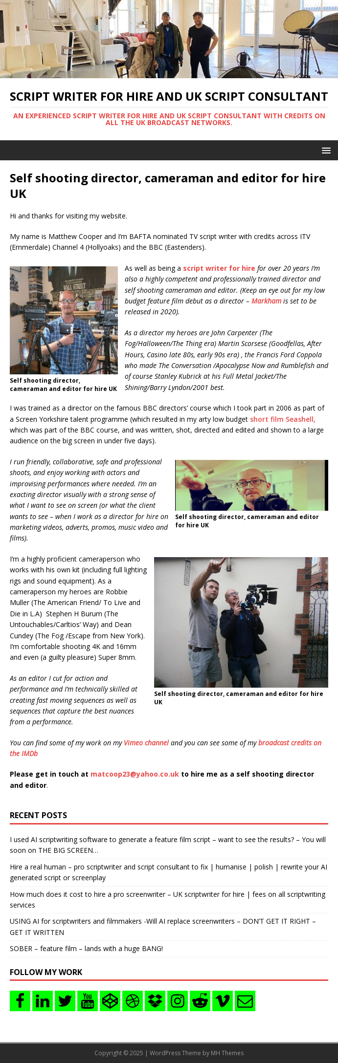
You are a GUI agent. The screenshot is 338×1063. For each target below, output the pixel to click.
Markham (266, 300)
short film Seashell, (282, 419)
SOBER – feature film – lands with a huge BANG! (86, 948)
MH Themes (227, 1053)
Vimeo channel (146, 742)
